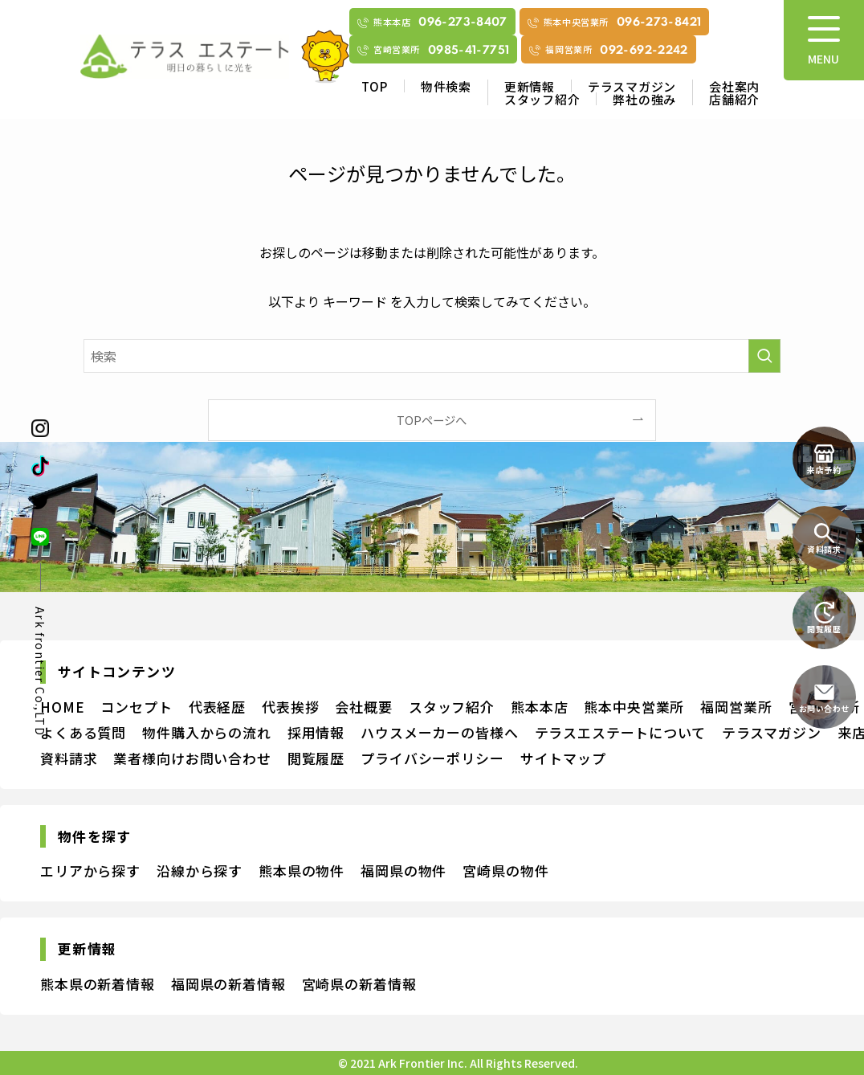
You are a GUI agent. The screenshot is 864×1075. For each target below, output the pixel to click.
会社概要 (363, 707)
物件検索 (446, 86)
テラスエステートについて (620, 732)
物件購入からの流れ (206, 732)
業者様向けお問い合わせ (192, 758)
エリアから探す (90, 870)
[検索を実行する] (764, 356)
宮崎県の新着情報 (359, 984)
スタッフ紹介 (542, 99)
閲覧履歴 (315, 758)
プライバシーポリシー (432, 758)
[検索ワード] (432, 356)
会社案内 (734, 86)
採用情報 (315, 732)
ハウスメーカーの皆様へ (439, 732)
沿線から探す (199, 870)
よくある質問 (83, 732)
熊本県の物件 (301, 870)
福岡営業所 (736, 707)
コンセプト (136, 707)
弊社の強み (644, 99)
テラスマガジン (632, 86)
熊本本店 (539, 707)
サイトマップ (563, 758)
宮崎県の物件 (505, 870)
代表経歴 (217, 707)
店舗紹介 (734, 99)
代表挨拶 (290, 707)
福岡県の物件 (403, 870)
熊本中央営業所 (634, 707)
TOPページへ (432, 419)
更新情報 (529, 86)
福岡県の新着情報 (228, 984)
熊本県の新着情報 (97, 984)
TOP (374, 86)
